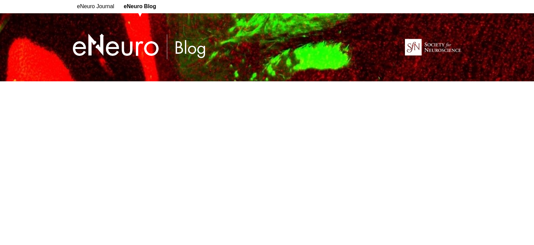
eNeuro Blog (140, 6)
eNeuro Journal (95, 6)
